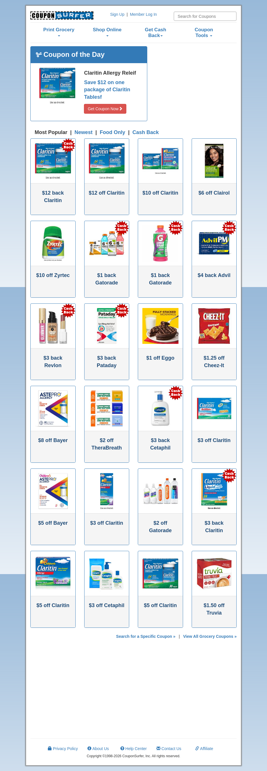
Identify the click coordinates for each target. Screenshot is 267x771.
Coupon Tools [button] (204, 32)
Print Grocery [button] (58, 31)
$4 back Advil (214, 275)
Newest (83, 132)
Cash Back (145, 132)
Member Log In (143, 14)
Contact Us (168, 748)
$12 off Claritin (107, 193)
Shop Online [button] (107, 31)
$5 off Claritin (52, 605)
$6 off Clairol (214, 193)
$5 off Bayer (53, 523)
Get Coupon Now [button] (105, 108)
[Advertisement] (196, 82)
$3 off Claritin (214, 440)
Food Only (112, 132)
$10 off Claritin (160, 193)
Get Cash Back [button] (155, 32)
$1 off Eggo (160, 358)
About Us (98, 748)
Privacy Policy (63, 748)
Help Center (133, 748)
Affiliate (204, 748)
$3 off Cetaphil (106, 605)
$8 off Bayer (53, 440)
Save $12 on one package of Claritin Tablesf (107, 90)
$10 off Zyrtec (53, 275)
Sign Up (117, 14)
